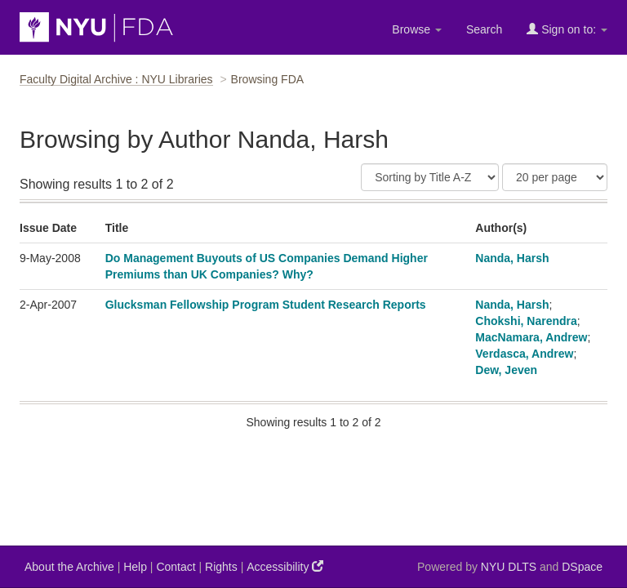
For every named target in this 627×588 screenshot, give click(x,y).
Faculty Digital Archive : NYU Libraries (116, 79)
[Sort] (430, 177)
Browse (417, 29)
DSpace (582, 566)
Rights (221, 566)
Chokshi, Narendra (525, 320)
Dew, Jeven (506, 369)
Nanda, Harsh (512, 258)
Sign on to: (567, 29)
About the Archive (69, 566)
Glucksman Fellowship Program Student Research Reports (265, 304)
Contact (175, 566)
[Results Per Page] (554, 177)
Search (484, 29)
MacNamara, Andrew (531, 337)
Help (135, 566)
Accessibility (285, 566)
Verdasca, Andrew (524, 353)
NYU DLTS (508, 566)
